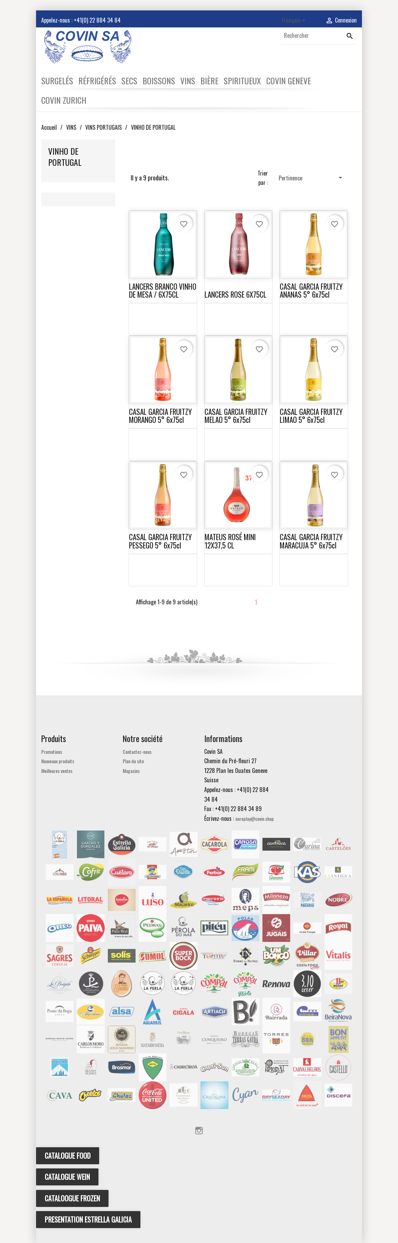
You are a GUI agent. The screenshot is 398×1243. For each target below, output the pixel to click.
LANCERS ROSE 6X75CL (236, 294)
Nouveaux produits (57, 761)
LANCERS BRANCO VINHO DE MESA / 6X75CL (162, 290)
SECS (129, 80)
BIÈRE (209, 80)
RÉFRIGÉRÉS (97, 80)
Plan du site (133, 761)
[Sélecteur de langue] (295, 21)
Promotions (51, 751)
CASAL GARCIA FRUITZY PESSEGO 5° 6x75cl (160, 540)
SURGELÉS (57, 80)
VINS (187, 80)
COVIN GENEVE (288, 80)
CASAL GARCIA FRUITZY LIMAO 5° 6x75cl (311, 415)
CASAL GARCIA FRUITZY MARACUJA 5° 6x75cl (311, 540)
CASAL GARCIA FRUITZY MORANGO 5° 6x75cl (160, 415)
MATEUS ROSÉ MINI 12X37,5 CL (230, 540)
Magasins (131, 770)
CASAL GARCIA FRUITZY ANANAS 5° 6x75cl (311, 290)
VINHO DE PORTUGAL (64, 156)
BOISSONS (158, 80)
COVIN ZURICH (63, 100)
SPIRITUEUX (242, 80)
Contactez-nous (137, 751)
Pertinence (312, 177)
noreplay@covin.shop (254, 818)
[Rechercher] (318, 35)
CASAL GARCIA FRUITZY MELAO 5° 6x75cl (236, 415)
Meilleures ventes (56, 770)
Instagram (199, 1131)
